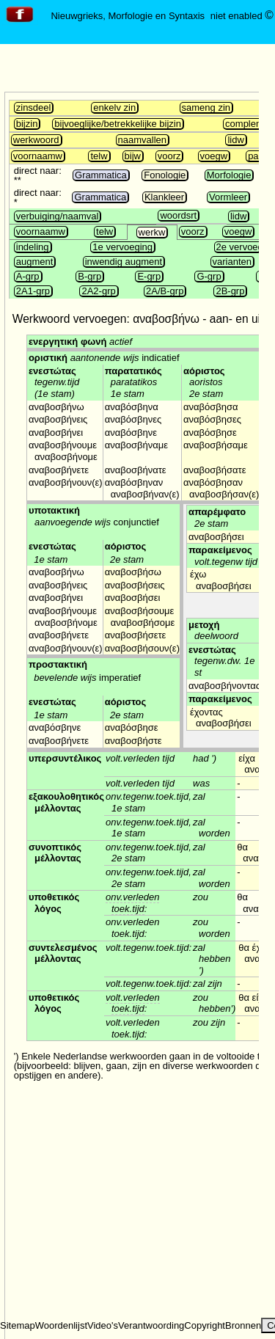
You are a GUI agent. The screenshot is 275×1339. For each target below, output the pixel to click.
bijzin (27, 123)
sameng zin (206, 107)
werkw (152, 232)
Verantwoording (151, 1325)
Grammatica (101, 174)
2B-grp (230, 290)
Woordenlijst (61, 1325)
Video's (102, 1325)
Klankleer (164, 197)
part (256, 155)
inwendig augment (124, 261)
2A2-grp (98, 290)
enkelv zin (114, 107)
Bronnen (243, 1325)
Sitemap (17, 1325)
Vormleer (228, 197)
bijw (133, 155)
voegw (214, 155)
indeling (32, 246)
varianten (232, 261)
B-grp (89, 276)
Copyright (204, 1325)
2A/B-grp (164, 290)
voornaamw (37, 155)
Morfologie (229, 174)
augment (35, 261)
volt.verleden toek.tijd (133, 1003)
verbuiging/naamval (57, 216)
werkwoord (36, 139)
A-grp (28, 276)
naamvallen (142, 139)
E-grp (149, 276)
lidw (235, 139)
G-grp (209, 276)
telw (98, 155)
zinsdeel (33, 107)
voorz (169, 155)
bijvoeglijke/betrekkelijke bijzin (117, 123)
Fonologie (165, 174)
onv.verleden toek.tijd (132, 902)
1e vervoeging (122, 246)
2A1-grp (33, 290)
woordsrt (178, 215)
